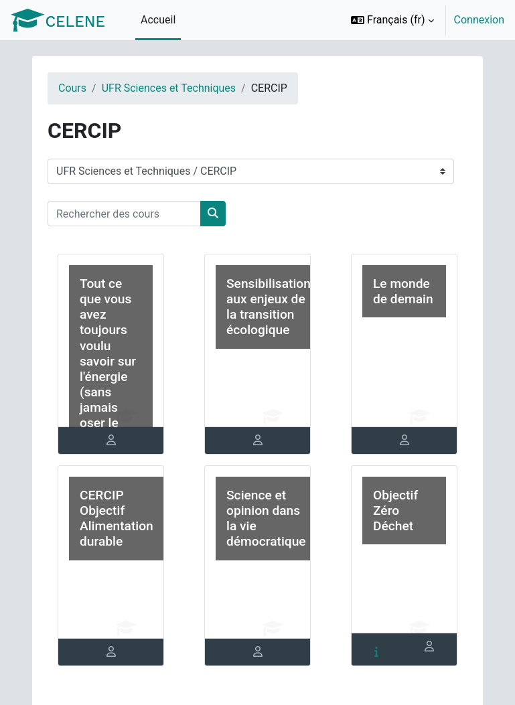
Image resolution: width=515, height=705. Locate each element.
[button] (392, 20)
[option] (423, 20)
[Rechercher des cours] (124, 213)
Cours (72, 88)
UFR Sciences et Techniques (169, 88)
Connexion (479, 19)
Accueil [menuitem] (158, 19)
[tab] (111, 440)
